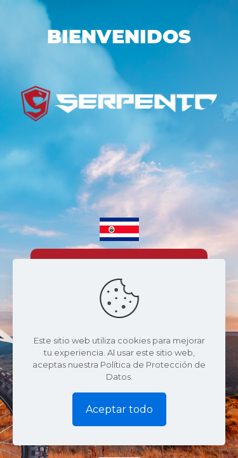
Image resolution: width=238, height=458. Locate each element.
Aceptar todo (119, 409)
